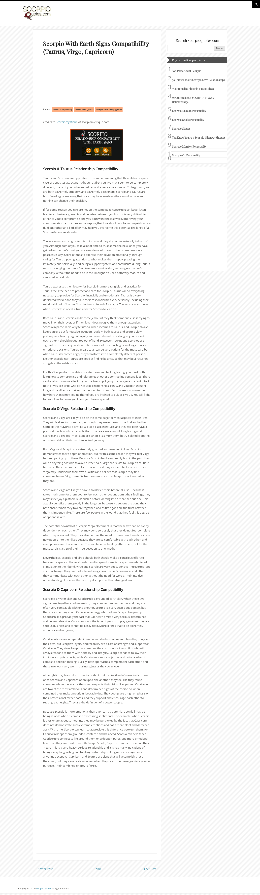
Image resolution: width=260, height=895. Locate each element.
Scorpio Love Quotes (84, 109)
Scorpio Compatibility (62, 109)
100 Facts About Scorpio (186, 71)
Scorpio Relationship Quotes (109, 109)
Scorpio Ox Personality (186, 155)
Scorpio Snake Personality (188, 120)
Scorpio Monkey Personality (189, 146)
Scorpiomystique (67, 122)
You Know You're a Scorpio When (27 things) (198, 137)
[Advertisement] (97, 82)
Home (98, 869)
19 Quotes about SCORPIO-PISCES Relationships (193, 100)
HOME (233, 16)
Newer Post (45, 869)
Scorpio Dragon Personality (189, 111)
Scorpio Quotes (44, 888)
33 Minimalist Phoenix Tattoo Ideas (193, 88)
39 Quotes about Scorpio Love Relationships (198, 80)
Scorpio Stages (181, 128)
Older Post (149, 869)
